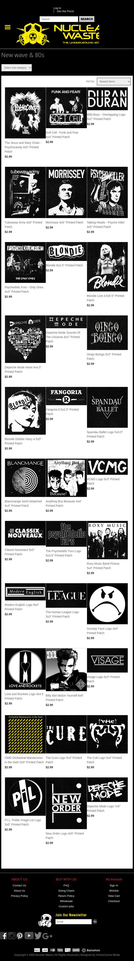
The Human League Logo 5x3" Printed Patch (62, 614)
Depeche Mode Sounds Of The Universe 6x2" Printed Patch (63, 337)
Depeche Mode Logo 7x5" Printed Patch (103, 808)
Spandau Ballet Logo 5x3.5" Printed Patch (105, 434)
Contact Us (19, 885)
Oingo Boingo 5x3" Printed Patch (104, 356)
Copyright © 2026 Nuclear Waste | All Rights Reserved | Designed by (55, 954)
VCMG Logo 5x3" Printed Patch (103, 481)
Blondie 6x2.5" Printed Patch (64, 265)
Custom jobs (66, 906)
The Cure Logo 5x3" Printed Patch (64, 760)
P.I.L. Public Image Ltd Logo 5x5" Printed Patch (23, 822)
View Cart (114, 895)
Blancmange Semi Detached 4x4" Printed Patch (23, 503)
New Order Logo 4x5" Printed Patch (65, 836)
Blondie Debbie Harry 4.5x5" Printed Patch (23, 441)
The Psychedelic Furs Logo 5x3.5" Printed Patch (63, 553)
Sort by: (90, 81)
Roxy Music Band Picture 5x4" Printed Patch (103, 566)
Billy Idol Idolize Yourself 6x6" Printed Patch (65, 698)
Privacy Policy (19, 895)
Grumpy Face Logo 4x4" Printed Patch (102, 631)
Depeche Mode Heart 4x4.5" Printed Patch (23, 369)
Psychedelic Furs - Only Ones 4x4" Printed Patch (24, 289)
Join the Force (65, 11)
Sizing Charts (66, 890)
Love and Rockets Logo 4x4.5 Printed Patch (24, 696)
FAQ (66, 885)
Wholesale (66, 901)
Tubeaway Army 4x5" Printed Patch (23, 224)
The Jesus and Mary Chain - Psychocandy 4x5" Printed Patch (23, 147)
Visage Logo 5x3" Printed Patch (103, 679)
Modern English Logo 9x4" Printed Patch (22, 607)
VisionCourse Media (108, 954)
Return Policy (66, 895)
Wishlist (114, 890)
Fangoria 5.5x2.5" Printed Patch (62, 412)
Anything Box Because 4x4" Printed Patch (64, 503)
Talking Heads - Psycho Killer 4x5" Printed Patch (106, 224)
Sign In (114, 885)
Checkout (114, 901)
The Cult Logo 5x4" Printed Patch (104, 760)
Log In (57, 8)
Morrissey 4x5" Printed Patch (64, 222)
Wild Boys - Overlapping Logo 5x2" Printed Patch (106, 117)
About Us (19, 890)
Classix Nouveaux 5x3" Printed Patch (20, 552)
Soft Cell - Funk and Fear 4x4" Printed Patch (62, 135)
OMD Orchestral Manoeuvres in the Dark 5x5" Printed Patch (24, 760)
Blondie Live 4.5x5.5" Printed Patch (105, 298)
